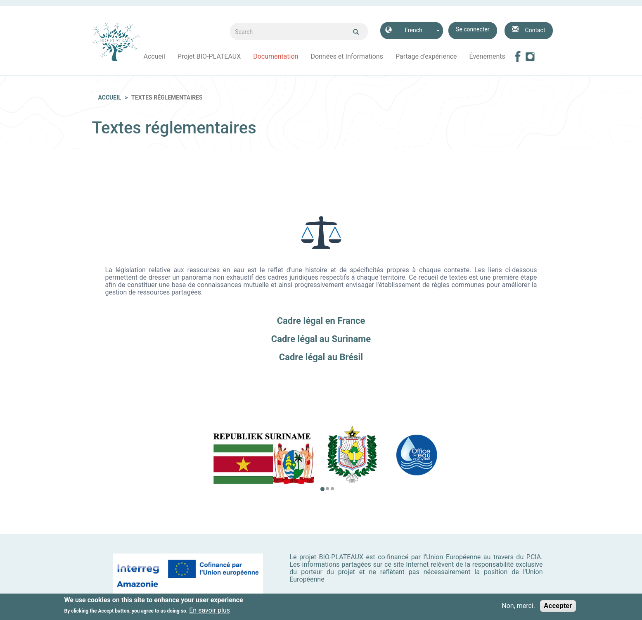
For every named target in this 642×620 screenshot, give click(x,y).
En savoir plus (209, 611)
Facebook (518, 56)
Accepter (558, 606)
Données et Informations (346, 56)
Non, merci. (518, 606)
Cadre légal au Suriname (321, 339)
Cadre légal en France (321, 321)
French (413, 30)
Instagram (530, 56)
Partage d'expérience (426, 56)
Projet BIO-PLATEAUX (209, 56)
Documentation (275, 56)
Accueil (154, 56)
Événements (487, 56)
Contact (535, 30)
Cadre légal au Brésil (321, 357)
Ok (356, 31)
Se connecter (472, 29)
